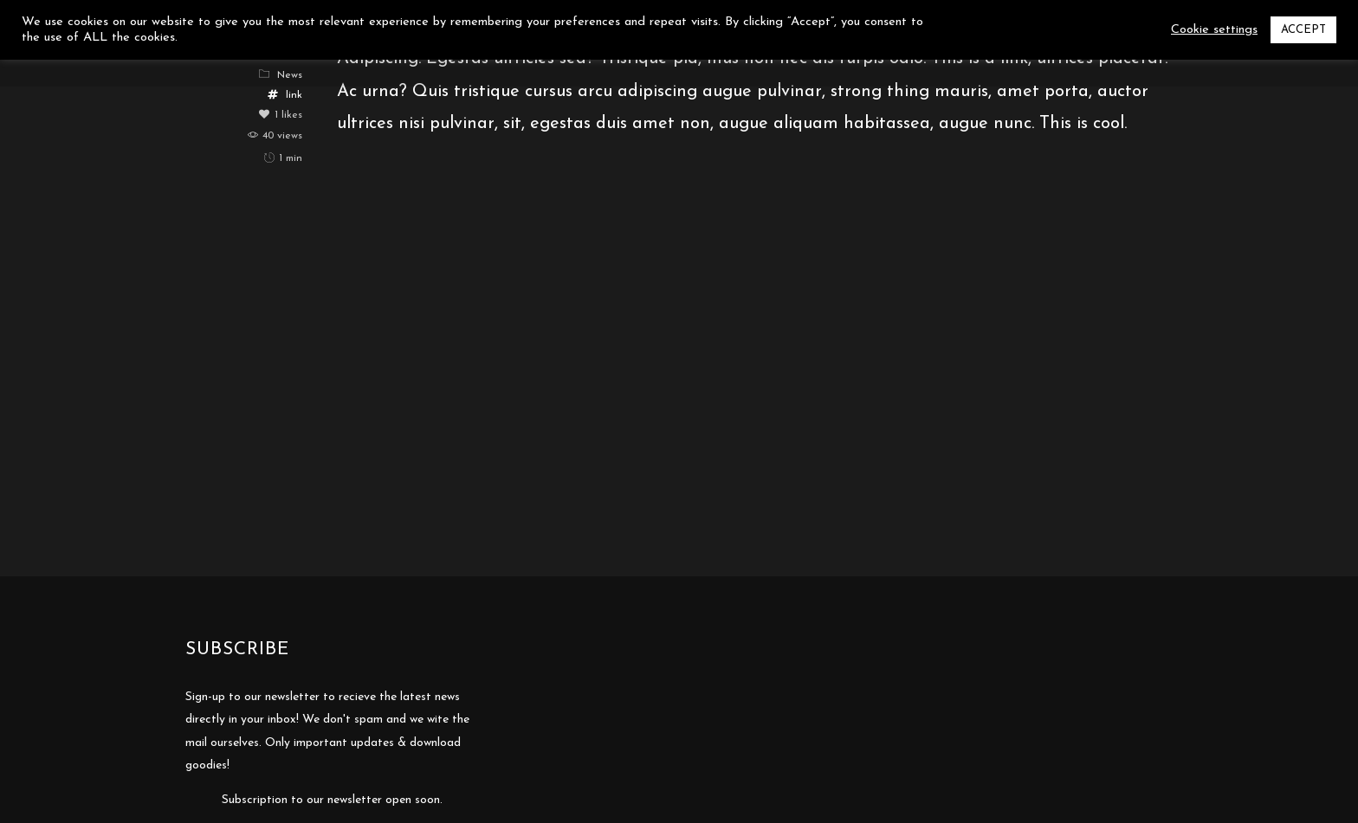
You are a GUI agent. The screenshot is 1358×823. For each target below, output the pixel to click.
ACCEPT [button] (1303, 29)
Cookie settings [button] (1214, 29)
